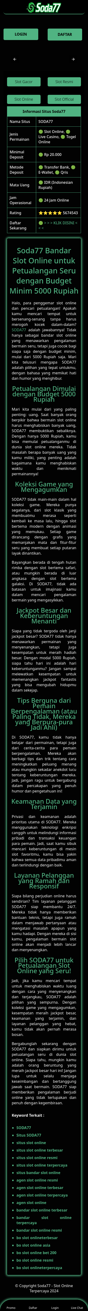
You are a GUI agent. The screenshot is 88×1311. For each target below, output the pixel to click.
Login (55, 1305)
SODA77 (45, 121)
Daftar (33, 1305)
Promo (11, 1305)
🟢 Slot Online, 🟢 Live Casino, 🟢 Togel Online (57, 136)
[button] (15, 59)
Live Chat (77, 1305)
